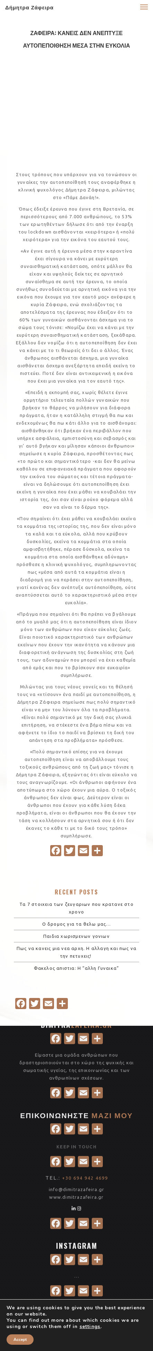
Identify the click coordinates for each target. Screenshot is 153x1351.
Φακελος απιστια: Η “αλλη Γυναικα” (76, 968)
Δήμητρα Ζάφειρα (29, 7)
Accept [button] (20, 1339)
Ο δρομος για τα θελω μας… (76, 924)
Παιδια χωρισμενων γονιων (76, 936)
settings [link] (90, 1326)
